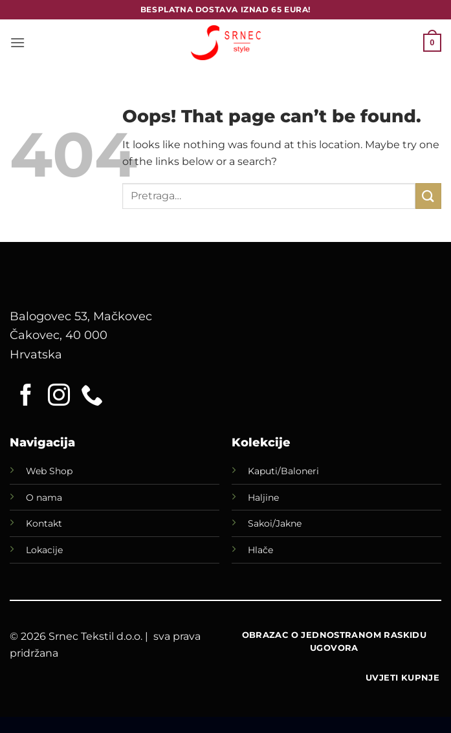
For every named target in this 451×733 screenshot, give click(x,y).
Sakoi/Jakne (275, 523)
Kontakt (44, 523)
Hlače (260, 550)
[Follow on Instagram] (59, 396)
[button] (17, 42)
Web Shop (49, 471)
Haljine (263, 497)
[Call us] (92, 396)
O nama (44, 497)
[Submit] (428, 195)
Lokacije (44, 550)
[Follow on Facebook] (26, 396)
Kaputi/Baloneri (283, 471)
